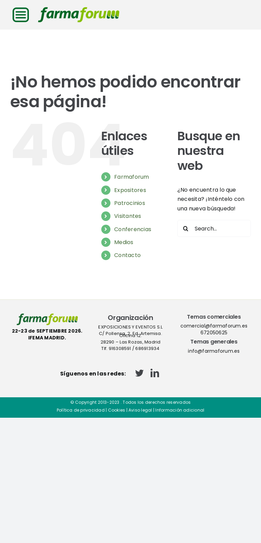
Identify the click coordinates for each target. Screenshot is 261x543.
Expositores (130, 190)
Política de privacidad (81, 410)
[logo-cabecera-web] (78, 9)
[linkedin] (155, 373)
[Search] (185, 228)
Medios (123, 242)
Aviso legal (140, 410)
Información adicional (179, 410)
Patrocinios (129, 203)
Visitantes (127, 216)
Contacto (127, 255)
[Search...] (214, 228)
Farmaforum (131, 177)
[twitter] (139, 373)
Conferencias (132, 229)
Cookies (116, 410)
